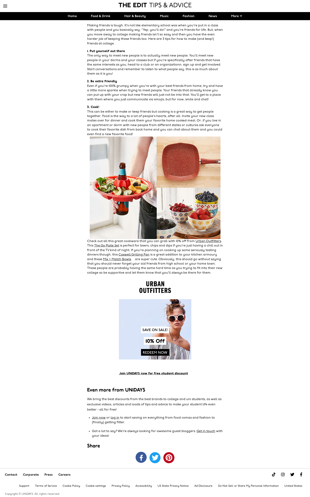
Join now (99, 417)
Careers (64, 474)
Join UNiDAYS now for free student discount (153, 373)
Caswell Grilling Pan (133, 254)
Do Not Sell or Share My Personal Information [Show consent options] (248, 486)
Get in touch (206, 431)
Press (48, 474)
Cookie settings (96, 486)
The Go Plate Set (106, 245)
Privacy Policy (121, 486)
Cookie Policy (71, 486)
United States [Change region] (293, 486)
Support (24, 486)
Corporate (31, 474)
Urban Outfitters (208, 241)
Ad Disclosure (203, 486)
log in (115, 417)
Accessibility (143, 486)
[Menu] (5, 6)
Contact (11, 474)
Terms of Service (46, 486)
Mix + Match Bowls (117, 259)
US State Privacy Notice (173, 486)
